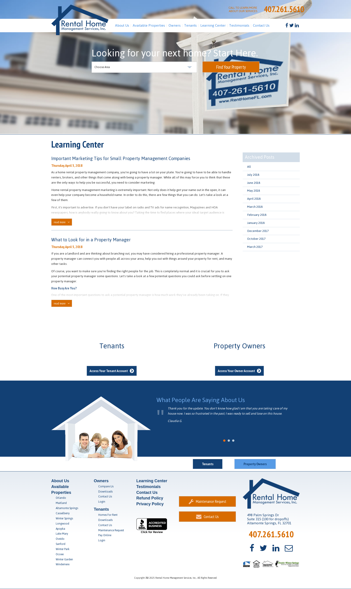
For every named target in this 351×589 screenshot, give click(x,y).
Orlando (61, 498)
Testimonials (239, 25)
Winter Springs (64, 518)
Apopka (60, 528)
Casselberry (63, 513)
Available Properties (149, 25)
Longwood (62, 523)
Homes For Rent (108, 515)
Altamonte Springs (67, 508)
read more (62, 222)
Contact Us (261, 25)
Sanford (60, 544)
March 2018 (255, 207)
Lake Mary (62, 533)
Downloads (105, 491)
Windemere (62, 564)
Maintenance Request (111, 530)
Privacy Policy (150, 504)
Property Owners (255, 464)
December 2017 (258, 231)
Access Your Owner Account (239, 370)
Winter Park (62, 549)
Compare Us (105, 486)
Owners (175, 25)
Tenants (190, 25)
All (249, 167)
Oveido (60, 539)
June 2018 (253, 183)
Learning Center (213, 25)
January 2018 (256, 223)
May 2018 (253, 191)
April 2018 (254, 199)
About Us (122, 25)
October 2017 (256, 239)
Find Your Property (231, 67)
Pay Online (104, 535)
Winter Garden (64, 559)
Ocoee (60, 554)
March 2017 (255, 247)
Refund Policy (149, 498)
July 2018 (253, 175)
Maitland (61, 503)
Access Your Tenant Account (112, 370)
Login (101, 501)
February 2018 (256, 215)
